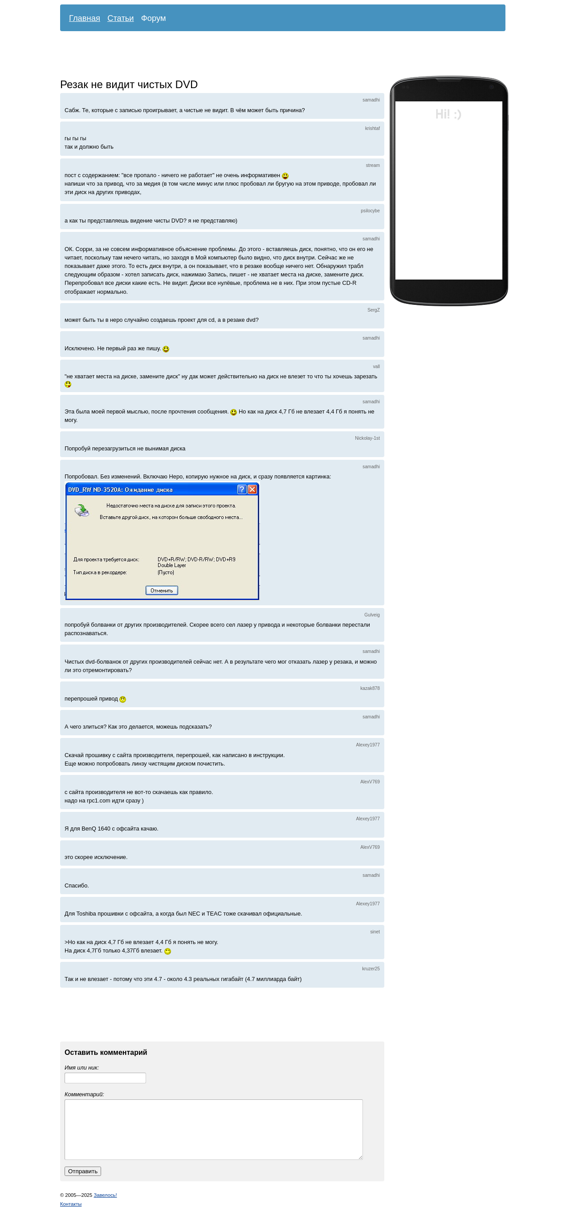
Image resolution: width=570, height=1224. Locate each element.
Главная (84, 18)
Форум (153, 18)
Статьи (120, 18)
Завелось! (105, 1205)
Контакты (70, 1214)
